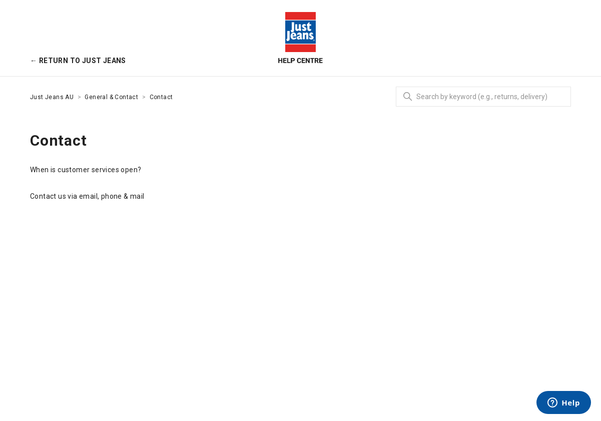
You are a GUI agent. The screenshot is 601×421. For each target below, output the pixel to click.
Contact (161, 97)
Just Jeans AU (52, 97)
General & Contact (111, 97)
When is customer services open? (85, 170)
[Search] (483, 97)
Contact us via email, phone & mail (87, 196)
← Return (78, 61)
